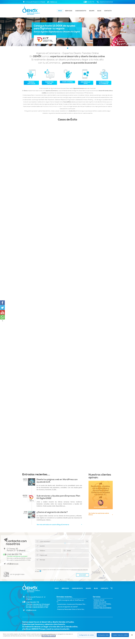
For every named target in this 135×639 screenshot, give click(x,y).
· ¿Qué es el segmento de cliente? (67, 607)
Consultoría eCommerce (102, 608)
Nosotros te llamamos (112, 588)
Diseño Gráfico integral (102, 604)
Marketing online (99, 602)
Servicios (68, 11)
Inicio (60, 11)
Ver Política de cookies (48, 636)
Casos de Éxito (67, 119)
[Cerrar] (132, 635)
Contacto (108, 11)
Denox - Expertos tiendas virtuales (31, 587)
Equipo (91, 11)
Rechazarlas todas (103, 635)
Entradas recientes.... (36, 474)
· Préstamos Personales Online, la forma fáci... (71, 609)
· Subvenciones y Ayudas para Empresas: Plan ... (71, 604)
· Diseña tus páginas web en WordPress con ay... (70, 601)
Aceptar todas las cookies (120, 635)
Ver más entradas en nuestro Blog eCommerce (59, 524)
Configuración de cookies (86, 635)
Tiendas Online (98, 600)
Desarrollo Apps (99, 606)
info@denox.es (31, 610)
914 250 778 (90, 2)
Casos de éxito (80, 11)
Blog (99, 11)
